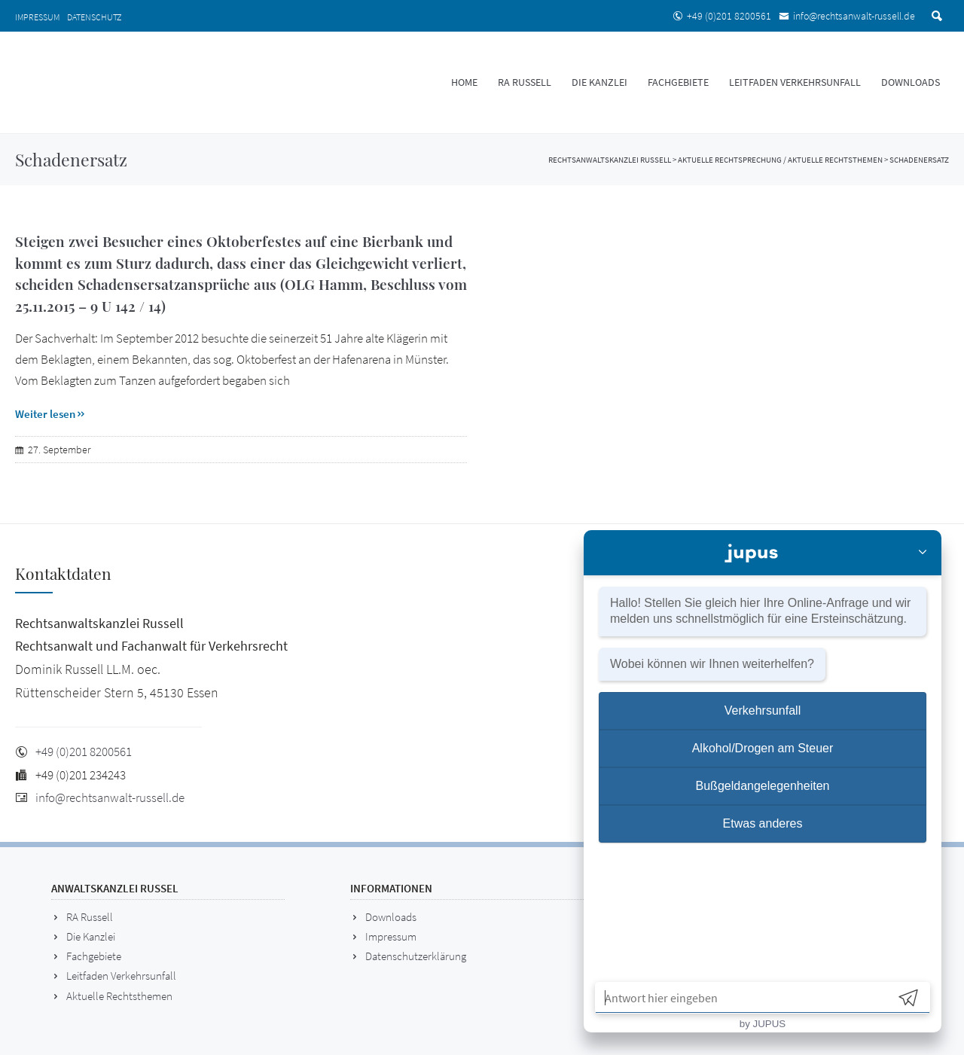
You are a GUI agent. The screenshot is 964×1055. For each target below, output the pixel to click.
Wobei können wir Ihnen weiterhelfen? (712, 663)
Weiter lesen (51, 414)
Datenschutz (94, 17)
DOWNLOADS (910, 82)
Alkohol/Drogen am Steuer (763, 748)
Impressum (37, 17)
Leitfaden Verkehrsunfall (795, 82)
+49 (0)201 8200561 (729, 16)
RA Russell (524, 82)
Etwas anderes (763, 823)
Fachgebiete (678, 82)
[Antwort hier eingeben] (741, 997)
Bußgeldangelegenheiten (763, 785)
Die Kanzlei (599, 82)
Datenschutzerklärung (415, 956)
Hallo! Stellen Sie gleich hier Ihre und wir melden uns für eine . (760, 610)
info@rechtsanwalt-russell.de (854, 16)
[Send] (908, 997)
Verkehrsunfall (763, 710)
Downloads (390, 917)
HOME (464, 82)
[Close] (922, 553)
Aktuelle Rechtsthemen (119, 996)
